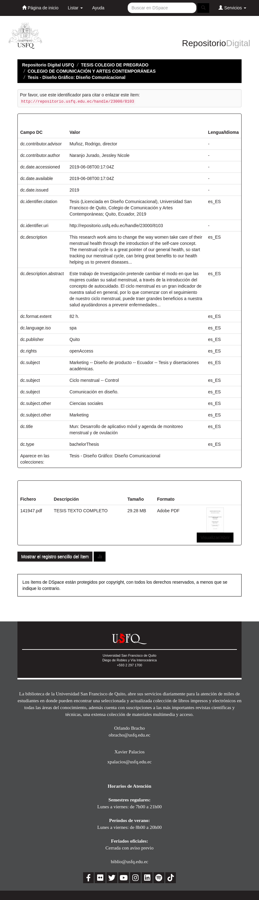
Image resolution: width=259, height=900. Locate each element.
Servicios (232, 7)
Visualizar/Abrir (215, 537)
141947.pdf (31, 510)
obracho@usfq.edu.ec (129, 734)
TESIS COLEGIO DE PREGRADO (114, 64)
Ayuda (98, 7)
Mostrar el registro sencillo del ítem (55, 556)
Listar (75, 7)
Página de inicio (40, 7)
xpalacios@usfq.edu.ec (129, 761)
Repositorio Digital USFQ (48, 64)
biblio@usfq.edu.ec (129, 861)
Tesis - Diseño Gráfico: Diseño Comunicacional (76, 77)
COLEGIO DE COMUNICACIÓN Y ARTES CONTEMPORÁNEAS (92, 71)
